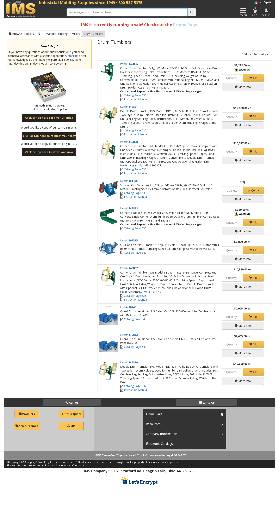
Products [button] (27, 414)
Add (253, 78)
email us (73, 56)
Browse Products (21, 34)
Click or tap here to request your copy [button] (49, 136)
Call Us (72, 402)
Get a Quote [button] (71, 414)
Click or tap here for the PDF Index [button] (49, 117)
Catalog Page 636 (133, 95)
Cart (255, 11)
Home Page (154, 414)
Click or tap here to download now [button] (49, 152)
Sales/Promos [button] (27, 426)
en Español (263, 2)
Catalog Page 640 (133, 193)
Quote (253, 190)
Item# (129, 64)
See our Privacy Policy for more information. (60, 465)
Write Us (207, 402)
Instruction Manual (133, 99)
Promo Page (185, 24)
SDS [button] (71, 426)
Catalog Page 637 (133, 130)
